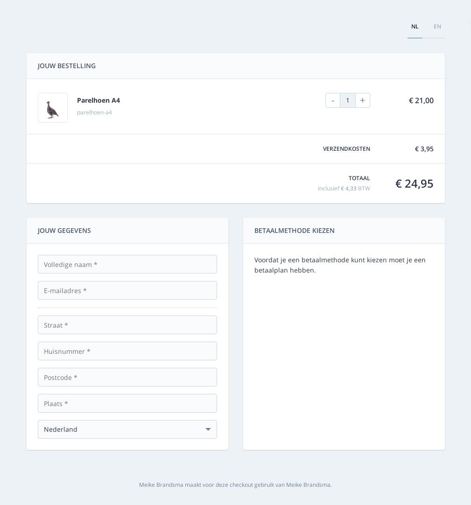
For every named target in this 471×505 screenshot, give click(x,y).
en (437, 26)
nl (415, 26)
